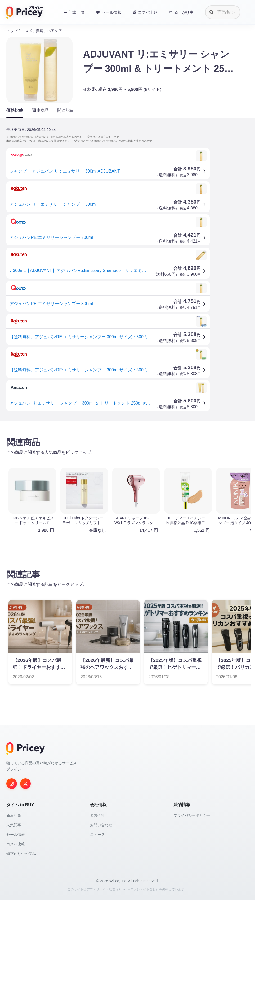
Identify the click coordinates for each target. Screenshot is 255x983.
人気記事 (13, 908)
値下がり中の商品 (21, 936)
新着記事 (13, 898)
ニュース (97, 917)
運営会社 (97, 898)
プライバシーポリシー (192, 898)
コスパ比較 (15, 927)
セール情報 (15, 917)
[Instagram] (11, 866)
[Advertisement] (127, 466)
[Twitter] (25, 866)
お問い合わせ (101, 908)
